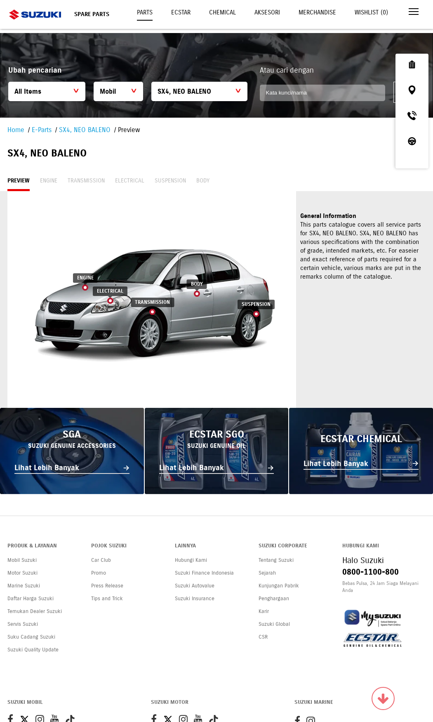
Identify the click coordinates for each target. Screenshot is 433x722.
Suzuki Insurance (194, 598)
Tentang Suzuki (276, 560)
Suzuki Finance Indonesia (204, 573)
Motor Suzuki (22, 573)
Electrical (129, 180)
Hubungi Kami (191, 560)
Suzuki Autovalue (194, 585)
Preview (18, 180)
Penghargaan (274, 598)
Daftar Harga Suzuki (30, 598)
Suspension (170, 180)
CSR (263, 637)
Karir (264, 611)
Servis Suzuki (22, 624)
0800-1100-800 (370, 572)
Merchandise (317, 12)
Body (202, 180)
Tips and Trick (107, 598)
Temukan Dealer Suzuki (34, 611)
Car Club (101, 560)
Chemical (222, 12)
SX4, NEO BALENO (85, 130)
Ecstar (181, 12)
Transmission (86, 180)
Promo (98, 573)
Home (15, 130)
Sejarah (267, 573)
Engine (48, 180)
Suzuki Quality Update (33, 649)
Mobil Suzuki (22, 560)
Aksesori (267, 12)
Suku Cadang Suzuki (31, 637)
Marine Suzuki (23, 585)
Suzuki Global (274, 624)
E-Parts (42, 130)
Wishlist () (371, 12)
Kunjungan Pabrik (279, 585)
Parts (145, 12)
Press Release (107, 585)
